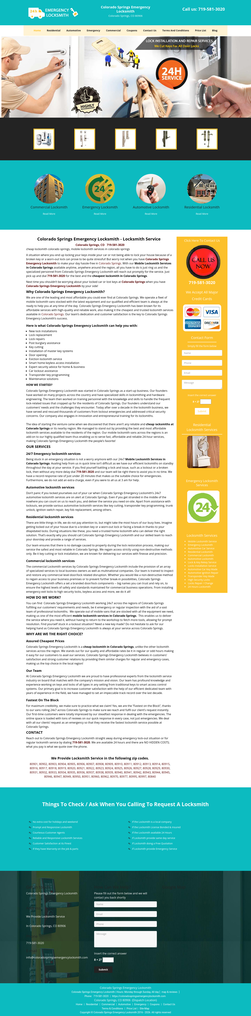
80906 (81, 764)
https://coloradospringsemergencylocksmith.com (139, 996)
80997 (142, 776)
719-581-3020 (211, 9)
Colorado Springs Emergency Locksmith (53, 286)
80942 (137, 772)
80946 (48, 776)
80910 (119, 764)
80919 (62, 768)
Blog (214, 30)
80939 (109, 772)
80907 (90, 764)
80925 (119, 768)
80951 (86, 776)
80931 (34, 772)
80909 (109, 764)
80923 (100, 768)
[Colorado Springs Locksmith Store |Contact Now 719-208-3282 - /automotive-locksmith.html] (151, 188)
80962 (105, 776)
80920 (71, 768)
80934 (62, 772)
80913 (147, 764)
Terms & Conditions (112, 1008)
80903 (53, 764)
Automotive (73, 30)
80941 (128, 772)
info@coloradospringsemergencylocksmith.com (57, 957)
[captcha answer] (205, 401)
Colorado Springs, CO (90, 245)
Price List (200, 30)
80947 (58, 776)
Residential (53, 30)
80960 (95, 776)
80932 (43, 772)
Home (37, 30)
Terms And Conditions (175, 30)
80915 (166, 764)
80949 (67, 776)
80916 (34, 768)
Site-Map (144, 1008)
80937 (90, 772)
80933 (53, 772)
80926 (128, 768)
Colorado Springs (110, 263)
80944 (156, 772)
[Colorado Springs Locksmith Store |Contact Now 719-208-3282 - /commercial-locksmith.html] (49, 188)
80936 (81, 772)
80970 (114, 776)
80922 (90, 768)
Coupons (132, 30)
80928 (147, 768)
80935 (71, 772)
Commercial (113, 30)
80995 (133, 776)
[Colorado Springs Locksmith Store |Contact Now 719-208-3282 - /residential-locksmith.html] (202, 188)
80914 (156, 764)
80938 (100, 772)
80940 (119, 772)
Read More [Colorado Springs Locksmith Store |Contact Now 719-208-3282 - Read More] (49, 213)
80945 (166, 772)
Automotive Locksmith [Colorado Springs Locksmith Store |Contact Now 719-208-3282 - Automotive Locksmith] (151, 207)
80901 (34, 764)
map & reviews (170, 992)
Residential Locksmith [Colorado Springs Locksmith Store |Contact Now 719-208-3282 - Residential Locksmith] (202, 207)
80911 (128, 764)
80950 (77, 776)
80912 (137, 764)
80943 (147, 772)
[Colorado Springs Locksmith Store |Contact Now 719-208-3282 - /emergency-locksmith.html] (100, 188)
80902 (43, 764)
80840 (152, 776)
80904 (62, 764)
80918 (53, 768)
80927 (137, 768)
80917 (43, 768)
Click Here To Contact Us (202, 240)
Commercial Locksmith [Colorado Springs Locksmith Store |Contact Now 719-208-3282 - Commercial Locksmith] (49, 207)
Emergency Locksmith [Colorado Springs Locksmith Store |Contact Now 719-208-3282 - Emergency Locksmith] (100, 207)
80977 (124, 776)
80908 (100, 764)
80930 (166, 768)
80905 (71, 764)
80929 (156, 768)
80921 (81, 768)
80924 (109, 768)
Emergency (93, 30)
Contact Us (149, 30)
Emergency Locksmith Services (202, 483)
